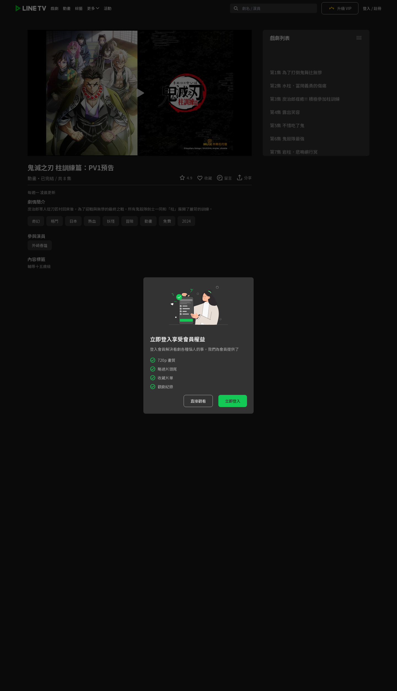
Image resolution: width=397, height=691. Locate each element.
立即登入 (232, 401)
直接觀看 (198, 401)
